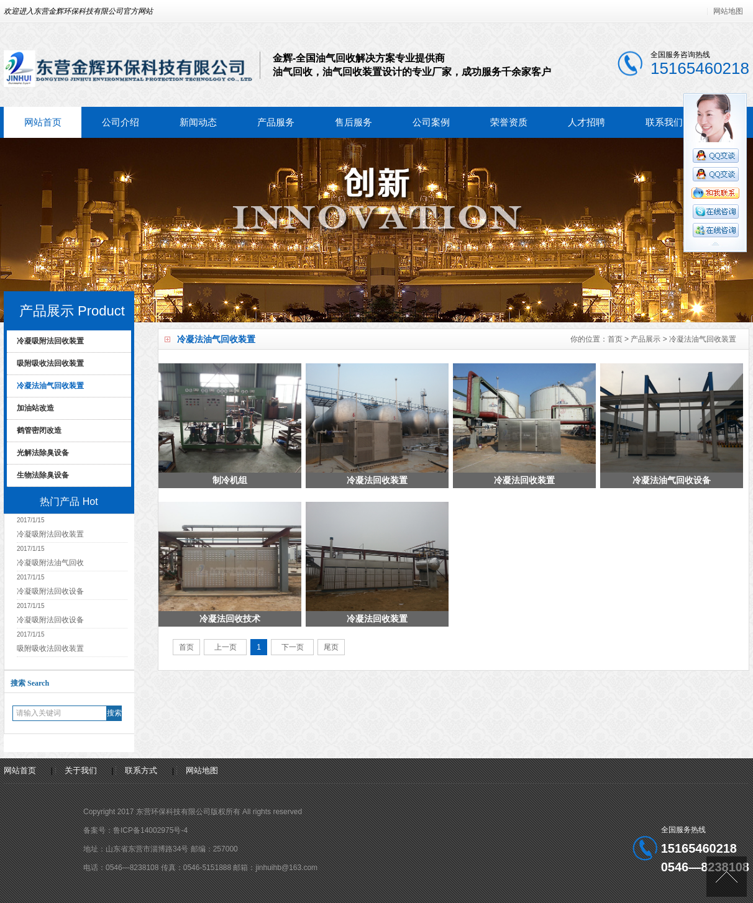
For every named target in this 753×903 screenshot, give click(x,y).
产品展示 (645, 339)
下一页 (292, 647)
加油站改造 (35, 408)
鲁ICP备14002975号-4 (150, 830)
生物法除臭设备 (43, 475)
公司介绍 (120, 122)
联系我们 (664, 122)
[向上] (726, 876)
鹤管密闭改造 (39, 430)
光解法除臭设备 (43, 452)
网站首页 (43, 122)
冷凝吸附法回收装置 (50, 341)
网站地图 (728, 11)
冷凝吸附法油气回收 (50, 562)
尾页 (331, 647)
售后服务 (353, 122)
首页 (615, 339)
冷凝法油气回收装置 (702, 339)
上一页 (225, 647)
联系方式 (141, 770)
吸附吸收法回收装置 (50, 363)
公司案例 (431, 122)
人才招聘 (586, 122)
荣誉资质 (508, 122)
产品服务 (275, 122)
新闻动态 (198, 122)
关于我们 (81, 770)
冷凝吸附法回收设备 (50, 591)
